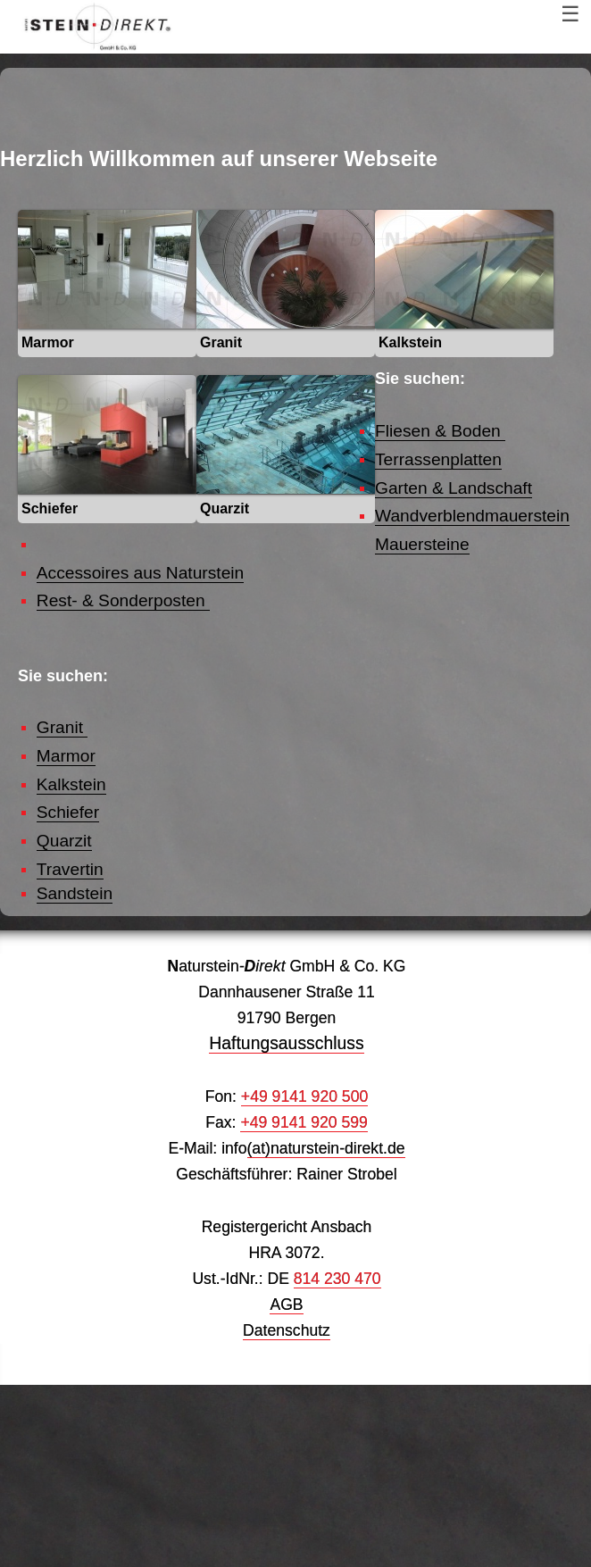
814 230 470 (337, 1461)
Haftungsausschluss (286, 1225)
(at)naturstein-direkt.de (326, 1330)
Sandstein (74, 1076)
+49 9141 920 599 (303, 1304)
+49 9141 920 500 (304, 1279)
